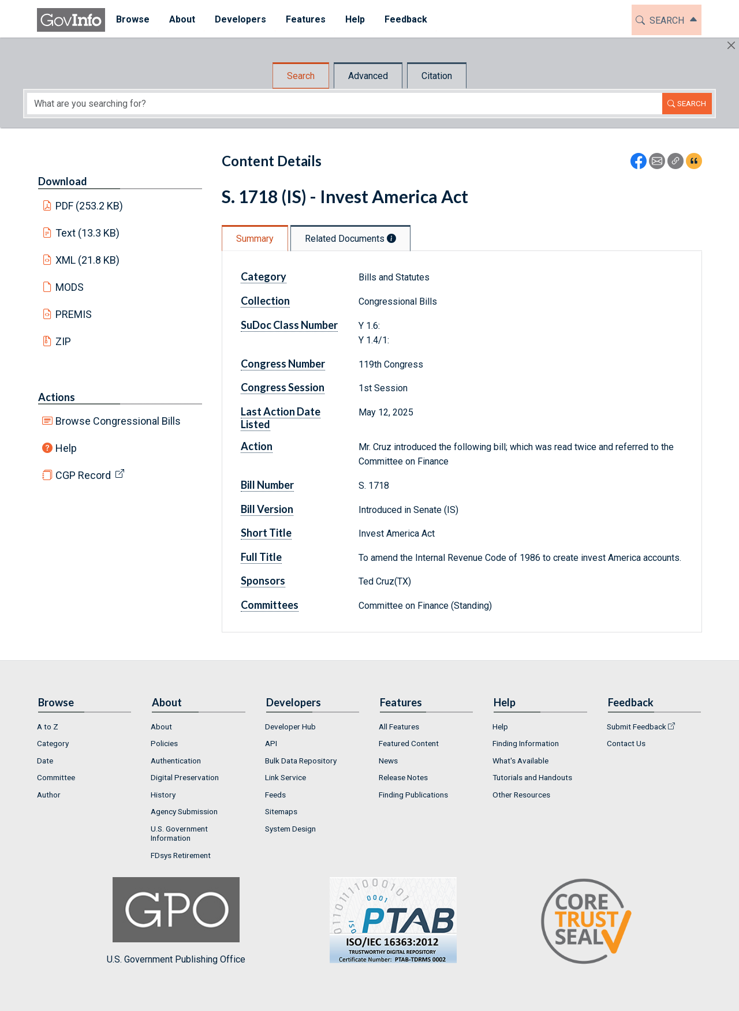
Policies (164, 743)
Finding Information (525, 743)
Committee (56, 777)
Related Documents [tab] (350, 238)
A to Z (47, 726)
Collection (265, 300)
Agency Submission (184, 811)
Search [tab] (301, 75)
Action (257, 446)
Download (62, 181)
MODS (69, 287)
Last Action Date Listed (280, 417)
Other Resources (521, 794)
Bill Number (267, 484)
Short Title (266, 532)
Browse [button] (131, 19)
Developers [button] (239, 19)
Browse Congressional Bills (118, 421)
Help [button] (354, 19)
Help (66, 448)
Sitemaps (281, 811)
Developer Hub (290, 726)
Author (49, 794)
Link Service (285, 777)
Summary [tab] (255, 238)
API (271, 743)
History (163, 794)
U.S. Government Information (179, 833)
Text (87, 233)
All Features (399, 726)
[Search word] (344, 103)
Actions (56, 397)
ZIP (63, 341)
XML (87, 260)
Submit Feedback (636, 726)
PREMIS (73, 314)
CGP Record (83, 475)
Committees (269, 604)
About (161, 726)
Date (45, 760)
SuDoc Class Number (289, 325)
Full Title (261, 557)
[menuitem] (131, 20)
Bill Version (267, 509)
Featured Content (409, 743)
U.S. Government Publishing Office (387, 920)
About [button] (181, 19)
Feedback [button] (404, 19)
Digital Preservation (185, 777)
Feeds (275, 794)
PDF (89, 206)
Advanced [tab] (368, 75)
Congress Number (283, 363)
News (388, 760)
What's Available (520, 760)
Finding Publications (413, 794)
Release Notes (403, 777)
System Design (290, 828)
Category (263, 276)
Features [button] (304, 19)
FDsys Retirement (181, 855)
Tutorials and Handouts (532, 777)
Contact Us (626, 743)
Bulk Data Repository (301, 760)
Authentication (176, 760)
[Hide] (731, 45)
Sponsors (263, 580)
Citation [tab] (436, 75)
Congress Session (282, 387)
